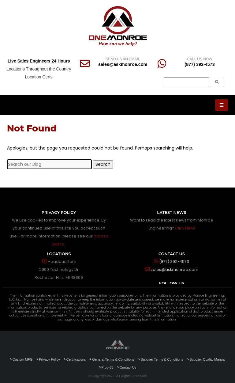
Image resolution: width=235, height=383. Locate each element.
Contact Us (126, 367)
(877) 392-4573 (199, 64)
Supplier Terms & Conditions (160, 359)
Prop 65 (106, 367)
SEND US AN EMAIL (123, 59)
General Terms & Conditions (112, 359)
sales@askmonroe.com (122, 64)
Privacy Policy (48, 359)
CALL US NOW (199, 59)
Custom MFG (21, 359)
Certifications (75, 359)
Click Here (185, 228)
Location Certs (39, 76)
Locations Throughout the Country (38, 68)
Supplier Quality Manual (206, 359)
